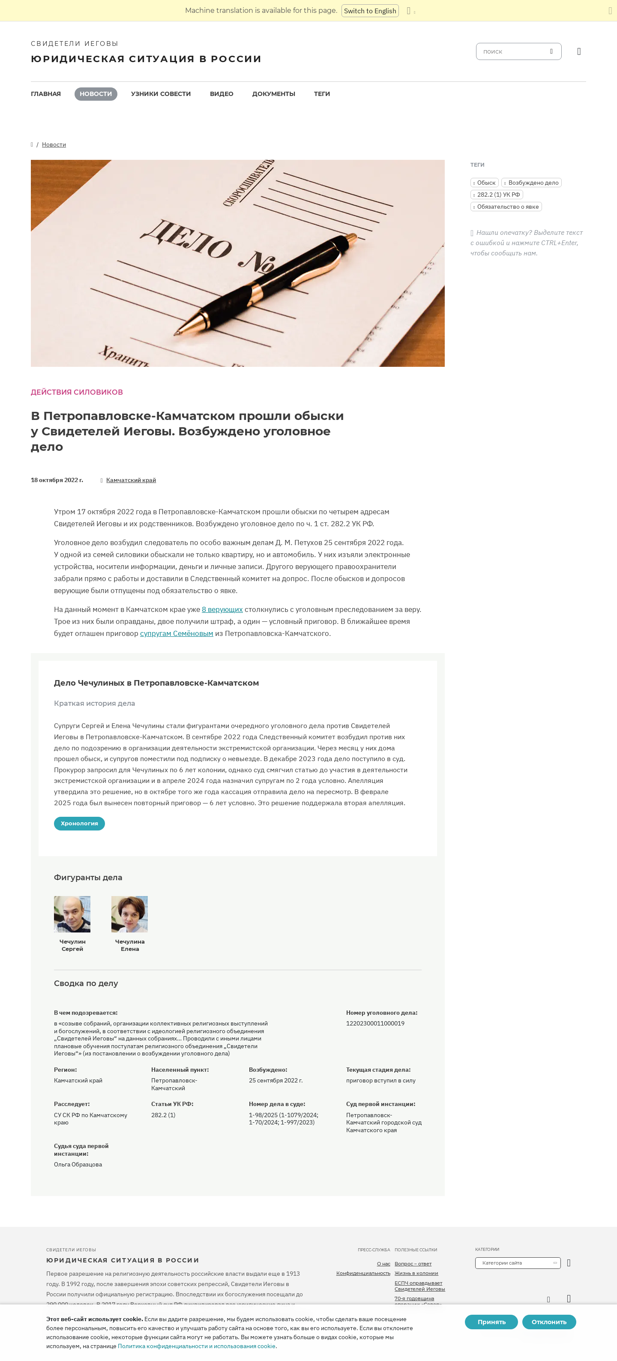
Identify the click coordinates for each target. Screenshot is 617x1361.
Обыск (486, 182)
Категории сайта (502, 1263)
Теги (322, 94)
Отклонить (549, 1322)
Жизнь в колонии (416, 1273)
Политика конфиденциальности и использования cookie (197, 1346)
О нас (383, 1264)
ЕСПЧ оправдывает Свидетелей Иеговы (420, 1286)
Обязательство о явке (508, 206)
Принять (492, 1322)
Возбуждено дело (534, 182)
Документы (273, 94)
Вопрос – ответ (413, 1264)
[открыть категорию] (569, 1263)
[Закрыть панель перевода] (610, 10)
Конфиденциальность (363, 1273)
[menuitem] (46, 94)
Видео (222, 94)
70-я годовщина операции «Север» (418, 1301)
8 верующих (222, 609)
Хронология (79, 823)
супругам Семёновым (176, 633)
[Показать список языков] (411, 11)
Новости (96, 94)
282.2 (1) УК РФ (498, 194)
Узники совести (161, 94)
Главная (46, 94)
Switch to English (370, 10)
